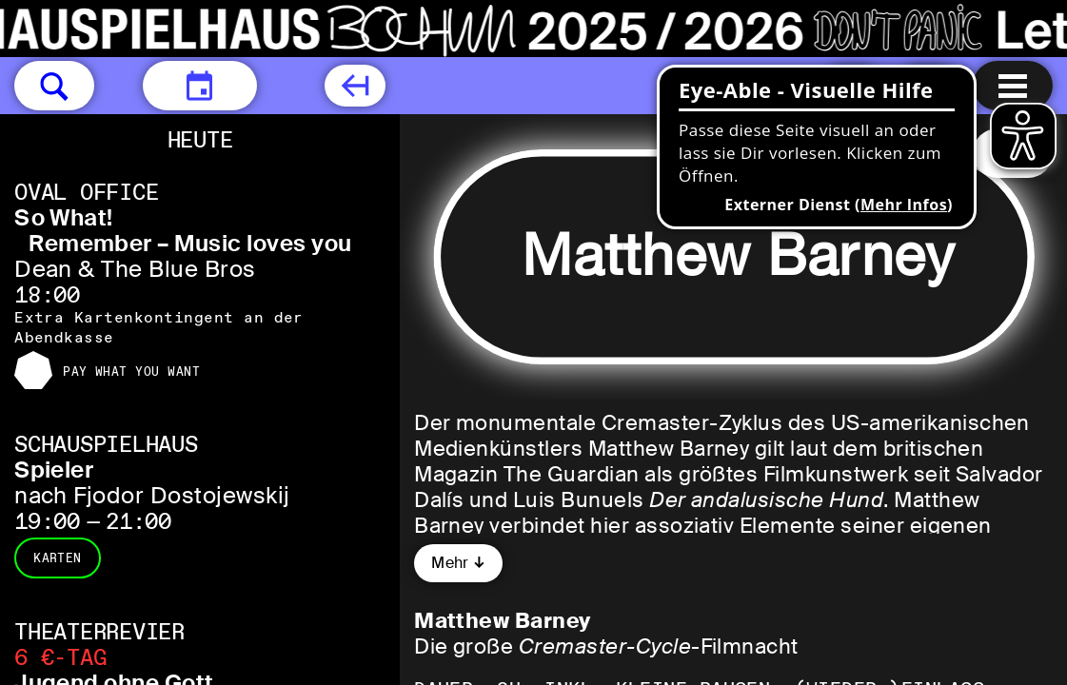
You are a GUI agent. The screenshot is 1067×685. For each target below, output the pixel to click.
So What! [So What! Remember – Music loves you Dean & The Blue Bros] (63, 217)
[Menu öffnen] (1013, 85)
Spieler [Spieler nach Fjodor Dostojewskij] (53, 469)
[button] (54, 85)
